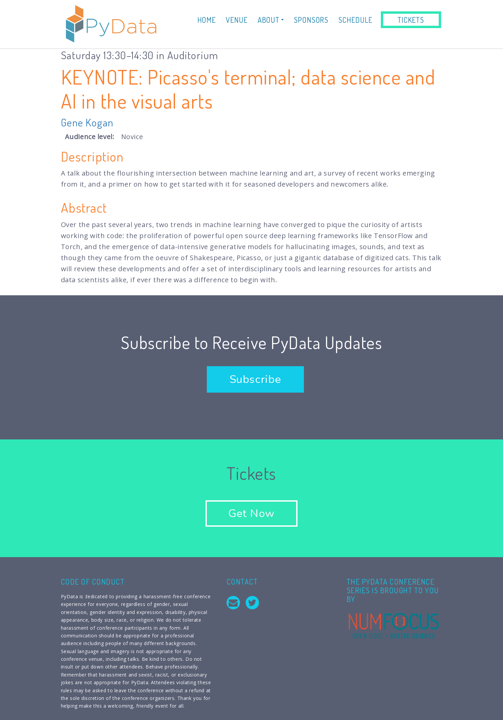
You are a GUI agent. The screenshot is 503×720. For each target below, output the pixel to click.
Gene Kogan (87, 122)
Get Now (251, 513)
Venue (237, 19)
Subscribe (255, 379)
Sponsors (311, 19)
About (271, 19)
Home (206, 19)
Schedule (355, 19)
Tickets (411, 19)
